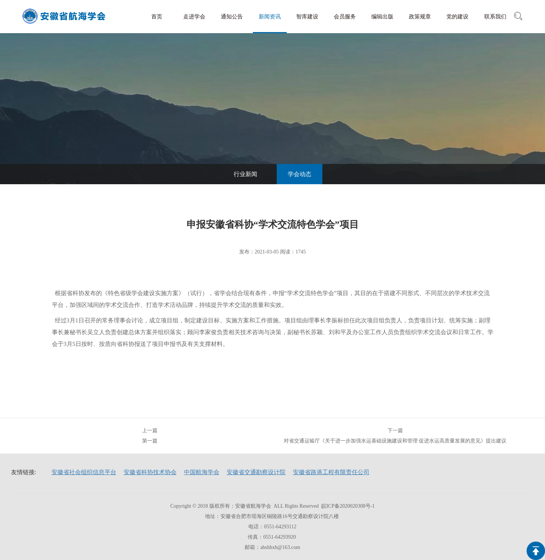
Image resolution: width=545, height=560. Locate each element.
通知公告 (232, 17)
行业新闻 (245, 174)
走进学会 (194, 17)
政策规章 (420, 17)
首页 (156, 17)
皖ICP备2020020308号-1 (348, 506)
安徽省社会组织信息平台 (84, 472)
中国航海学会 (201, 472)
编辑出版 (382, 17)
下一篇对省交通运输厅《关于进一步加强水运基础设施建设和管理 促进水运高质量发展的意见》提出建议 (395, 436)
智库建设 (307, 17)
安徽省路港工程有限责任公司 (331, 472)
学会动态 (299, 174)
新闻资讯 (270, 17)
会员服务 (345, 17)
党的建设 (457, 17)
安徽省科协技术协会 (150, 472)
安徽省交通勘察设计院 (256, 472)
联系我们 (495, 17)
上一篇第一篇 (150, 436)
